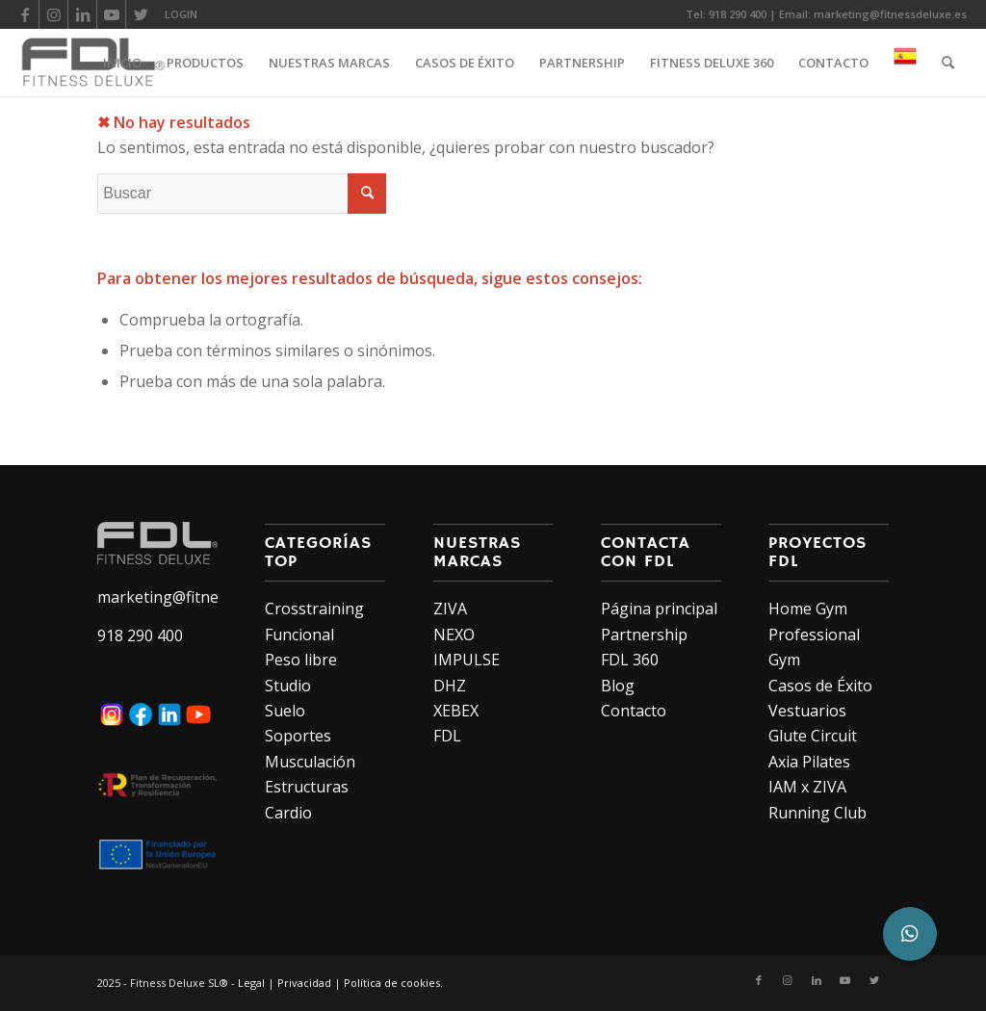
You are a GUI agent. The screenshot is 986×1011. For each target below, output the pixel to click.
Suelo (285, 710)
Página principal (659, 608)
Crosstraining (314, 608)
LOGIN (181, 14)
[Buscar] (948, 62)
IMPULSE (466, 659)
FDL (447, 735)
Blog (618, 685)
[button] (910, 934)
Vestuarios (807, 710)
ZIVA (450, 608)
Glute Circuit (812, 735)
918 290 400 (737, 14)
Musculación (310, 761)
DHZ (449, 685)
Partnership (644, 634)
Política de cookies (392, 982)
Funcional (299, 634)
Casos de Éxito (820, 685)
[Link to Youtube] (111, 14)
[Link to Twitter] (140, 14)
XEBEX (456, 710)
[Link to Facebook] (25, 14)
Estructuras (307, 786)
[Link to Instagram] (53, 14)
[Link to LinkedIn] (82, 14)
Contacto (633, 710)
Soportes (298, 735)
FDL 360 (630, 659)
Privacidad (304, 982)
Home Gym (807, 608)
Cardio (288, 812)
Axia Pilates (809, 761)
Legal (251, 982)
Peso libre (301, 659)
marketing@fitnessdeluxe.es (890, 14)
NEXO (454, 634)
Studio (288, 685)
